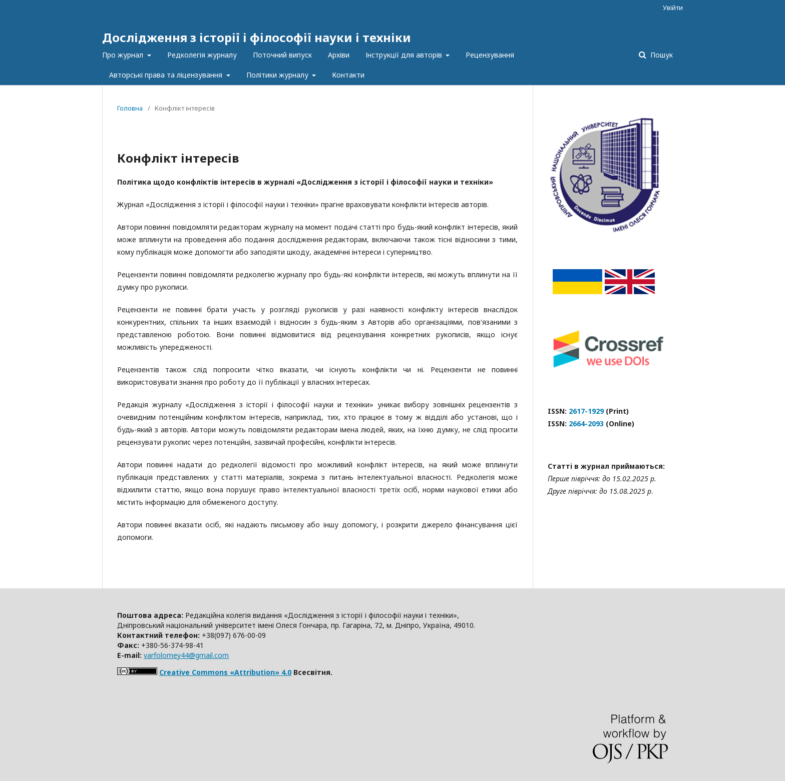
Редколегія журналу (202, 55)
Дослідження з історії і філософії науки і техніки (256, 37)
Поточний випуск (282, 55)
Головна (130, 108)
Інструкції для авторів (404, 55)
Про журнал (123, 55)
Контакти (348, 75)
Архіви (338, 55)
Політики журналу (278, 75)
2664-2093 (586, 423)
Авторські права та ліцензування (166, 75)
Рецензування (490, 55)
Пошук (660, 55)
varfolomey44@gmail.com (186, 655)
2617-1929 (586, 411)
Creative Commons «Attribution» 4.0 (225, 672)
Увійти (673, 7)
